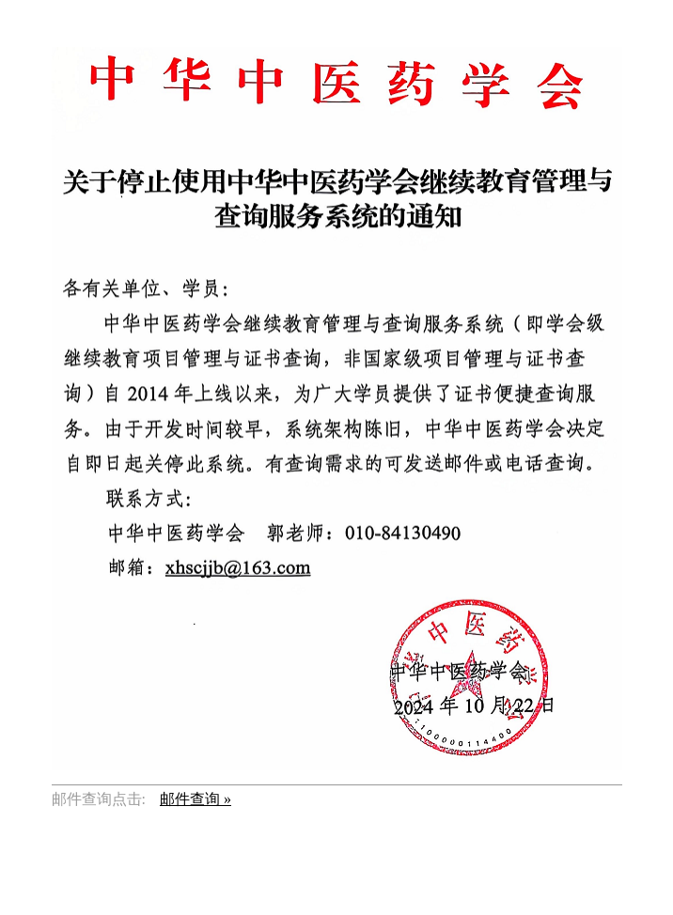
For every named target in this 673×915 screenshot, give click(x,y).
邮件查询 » (195, 799)
